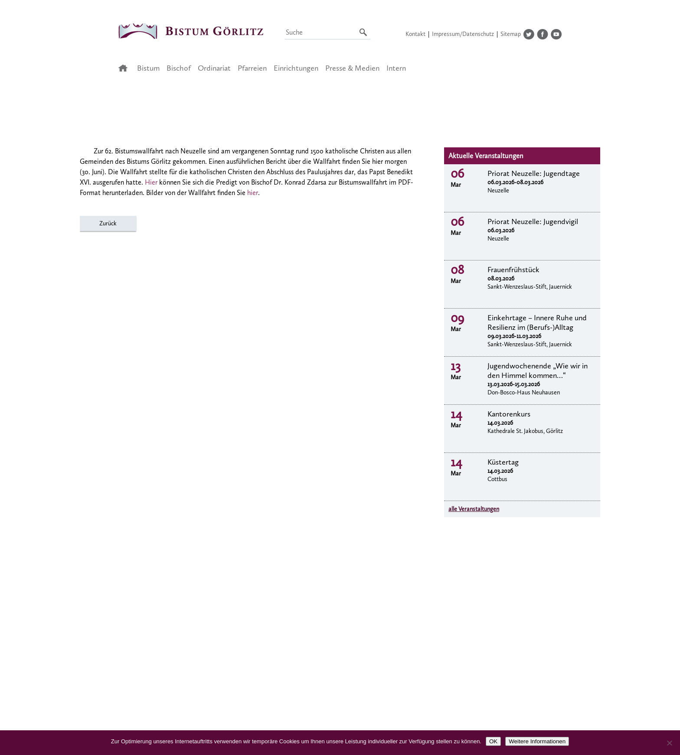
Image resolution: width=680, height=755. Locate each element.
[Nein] (669, 743)
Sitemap (510, 34)
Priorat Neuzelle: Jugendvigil (532, 221)
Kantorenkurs (508, 414)
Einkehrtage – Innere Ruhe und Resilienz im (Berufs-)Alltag (537, 322)
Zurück (108, 223)
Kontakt (415, 34)
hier (252, 193)
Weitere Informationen (537, 741)
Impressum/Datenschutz (463, 34)
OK (493, 741)
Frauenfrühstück (513, 269)
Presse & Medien (352, 68)
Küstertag (503, 462)
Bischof (179, 68)
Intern (396, 68)
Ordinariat (214, 68)
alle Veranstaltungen (473, 509)
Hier (151, 182)
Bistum (148, 68)
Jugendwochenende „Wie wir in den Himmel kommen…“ (537, 370)
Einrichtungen (296, 68)
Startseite (125, 68)
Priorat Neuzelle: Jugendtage (533, 173)
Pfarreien (252, 68)
